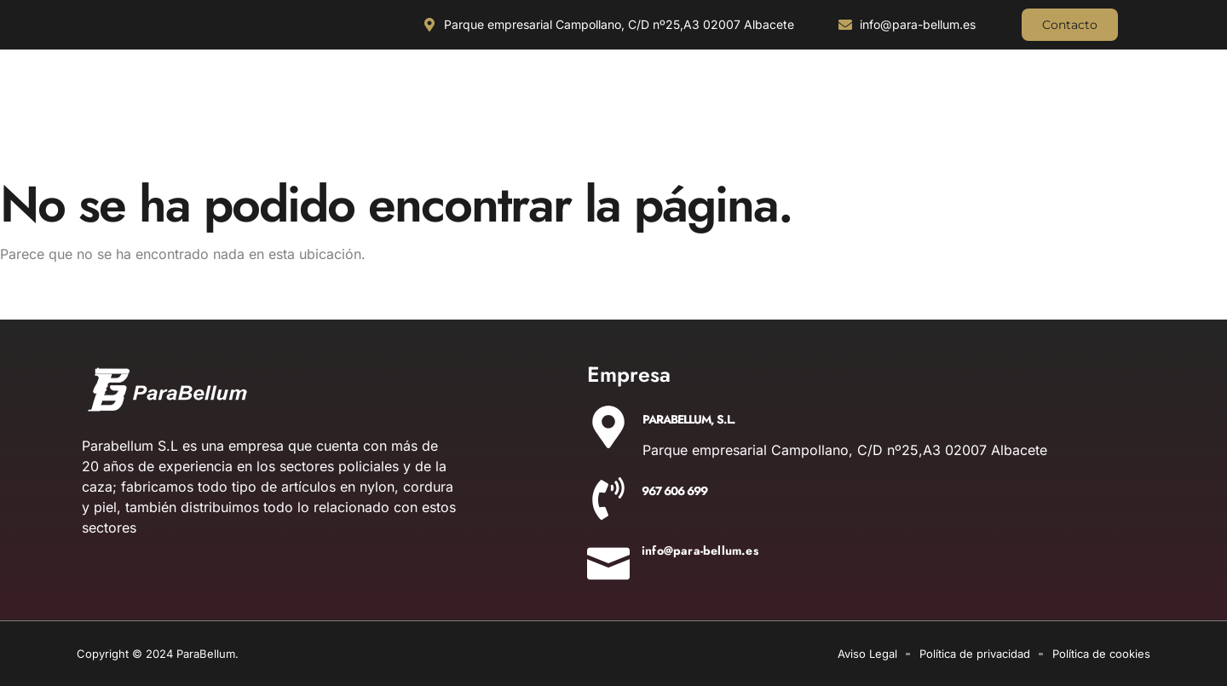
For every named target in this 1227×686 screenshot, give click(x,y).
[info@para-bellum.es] (608, 558)
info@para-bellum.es (700, 550)
